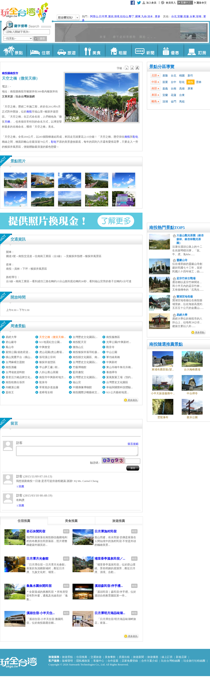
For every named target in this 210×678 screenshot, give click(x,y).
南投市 (14, 73)
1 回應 (20, 488)
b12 (127, 68)
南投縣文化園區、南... (86, 357)
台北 (174, 16)
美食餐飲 (110, 658)
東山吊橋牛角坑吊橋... (119, 367)
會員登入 (171, 2)
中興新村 (111, 362)
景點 (13, 50)
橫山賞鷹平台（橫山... (19, 357)
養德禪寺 (111, 372)
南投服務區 (113, 337)
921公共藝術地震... (117, 392)
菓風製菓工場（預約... (119, 377)
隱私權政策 (83, 662)
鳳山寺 (10, 347)
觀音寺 (110, 347)
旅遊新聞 (138, 658)
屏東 (190, 88)
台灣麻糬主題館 (15, 362)
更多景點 (199, 332)
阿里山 (94, 16)
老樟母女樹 (46, 392)
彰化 (182, 82)
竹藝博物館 (79, 367)
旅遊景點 (67, 658)
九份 (144, 16)
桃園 (182, 75)
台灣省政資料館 (15, 372)
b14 (137, 68)
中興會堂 (44, 347)
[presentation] (24, 523)
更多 (157, 16)
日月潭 (103, 16)
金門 (173, 101)
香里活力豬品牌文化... (19, 377)
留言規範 (133, 443)
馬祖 (182, 101)
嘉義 (165, 88)
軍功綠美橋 (113, 357)
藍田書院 (78, 372)
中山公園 (111, 352)
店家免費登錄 (130, 662)
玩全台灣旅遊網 (24, 12)
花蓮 (186, 16)
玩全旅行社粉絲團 (194, 662)
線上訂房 (167, 658)
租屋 (118, 50)
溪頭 (110, 16)
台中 (173, 82)
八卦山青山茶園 (48, 372)
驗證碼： (95, 464)
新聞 (144, 50)
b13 (132, 68)
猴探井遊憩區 (47, 362)
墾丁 (131, 16)
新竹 (190, 75)
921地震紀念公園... (50, 342)
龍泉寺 (43, 382)
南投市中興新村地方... (52, 377)
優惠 (170, 50)
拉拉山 (124, 16)
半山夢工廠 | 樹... (49, 367)
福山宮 (77, 382)
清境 (116, 16)
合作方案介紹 (149, 662)
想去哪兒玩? (65, 17)
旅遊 (66, 50)
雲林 (198, 82)
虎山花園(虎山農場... (51, 352)
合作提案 (113, 662)
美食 (92, 50)
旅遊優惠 (152, 658)
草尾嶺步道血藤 (48, 387)
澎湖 (198, 16)
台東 (192, 16)
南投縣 (6, 73)
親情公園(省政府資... (18, 352)
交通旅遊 (96, 658)
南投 (190, 82)
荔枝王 (10, 392)
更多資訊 (132, 400)
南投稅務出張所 (15, 382)
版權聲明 (67, 662)
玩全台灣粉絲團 (170, 662)
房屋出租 (124, 658)
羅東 (138, 16)
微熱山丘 (78, 347)
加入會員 (151, 2)
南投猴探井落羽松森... (86, 352)
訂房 (197, 50)
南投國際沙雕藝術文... (86, 392)
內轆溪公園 (12, 387)
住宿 (39, 50)
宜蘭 (180, 16)
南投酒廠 (11, 367)
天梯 (7, 121)
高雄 (182, 88)
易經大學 (11, 337)
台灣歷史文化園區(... (85, 337)
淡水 (150, 16)
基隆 (165, 75)
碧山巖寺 (11, 342)
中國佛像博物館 (82, 387)
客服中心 (98, 662)
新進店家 (181, 658)
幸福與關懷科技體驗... (119, 387)
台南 (173, 88)
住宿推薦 (81, 658)
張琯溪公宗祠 (47, 357)
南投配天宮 (79, 342)
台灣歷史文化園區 (117, 382)
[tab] (24, 523)
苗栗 (165, 82)
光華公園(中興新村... (118, 342)
